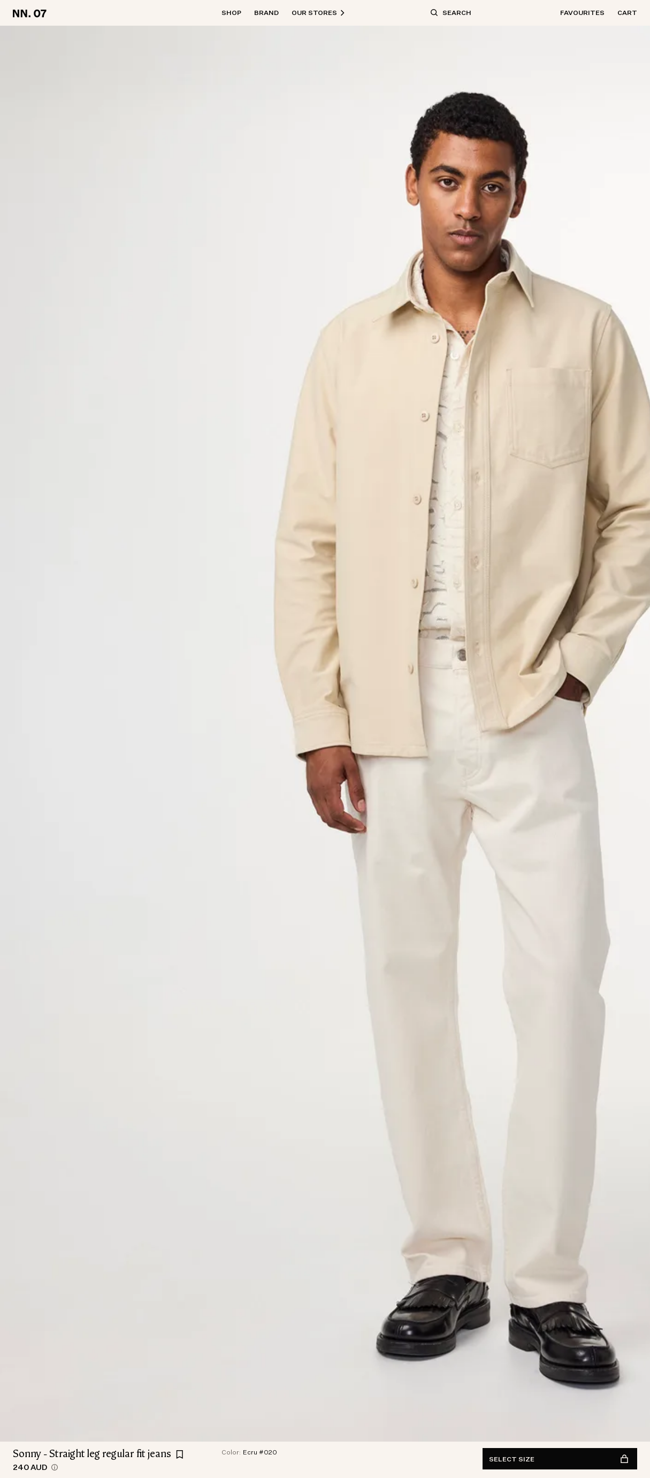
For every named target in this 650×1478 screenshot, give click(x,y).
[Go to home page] (31, 13)
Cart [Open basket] (627, 13)
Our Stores (319, 13)
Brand (266, 13)
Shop (231, 13)
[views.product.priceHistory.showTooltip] (54, 1467)
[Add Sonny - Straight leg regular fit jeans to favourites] (179, 1454)
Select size (559, 1459)
